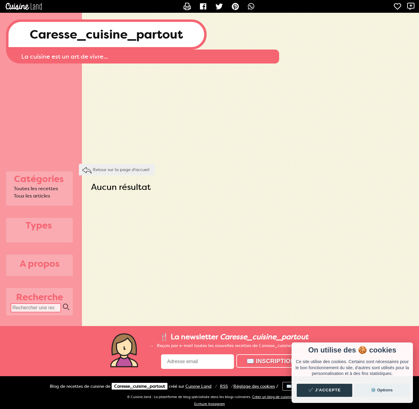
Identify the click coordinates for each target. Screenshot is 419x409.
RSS (224, 386)
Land (198, 386)
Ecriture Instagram (209, 404)
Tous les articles (32, 196)
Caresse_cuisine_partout (106, 34)
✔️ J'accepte (324, 390)
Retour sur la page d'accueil (121, 169)
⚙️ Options (382, 390)
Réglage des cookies (254, 386)
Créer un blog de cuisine (272, 397)
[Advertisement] (210, 112)
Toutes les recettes (36, 188)
